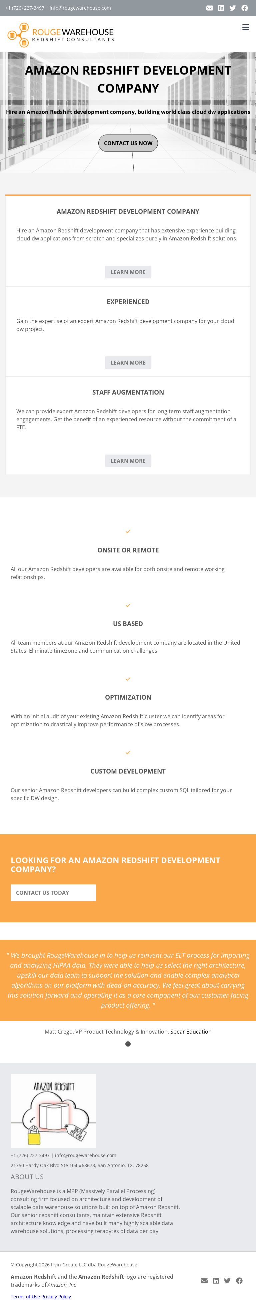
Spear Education (191, 1031)
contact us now (128, 143)
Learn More (128, 272)
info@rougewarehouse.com (80, 8)
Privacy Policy (56, 1296)
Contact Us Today (42, 892)
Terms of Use (25, 1296)
